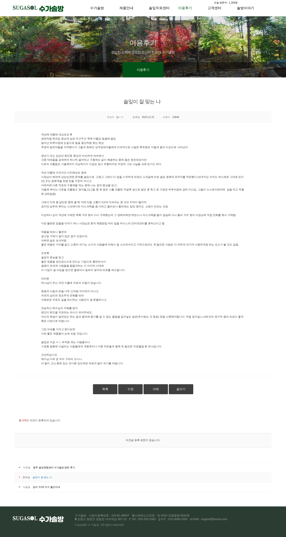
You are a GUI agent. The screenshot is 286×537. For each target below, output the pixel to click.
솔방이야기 (245, 8)
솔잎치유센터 (159, 8)
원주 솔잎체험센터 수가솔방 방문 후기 (54, 467)
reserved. (118, 524)
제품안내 (126, 8)
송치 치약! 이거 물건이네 (46, 487)
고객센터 (214, 8)
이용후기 (185, 8)
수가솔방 (97, 8)
